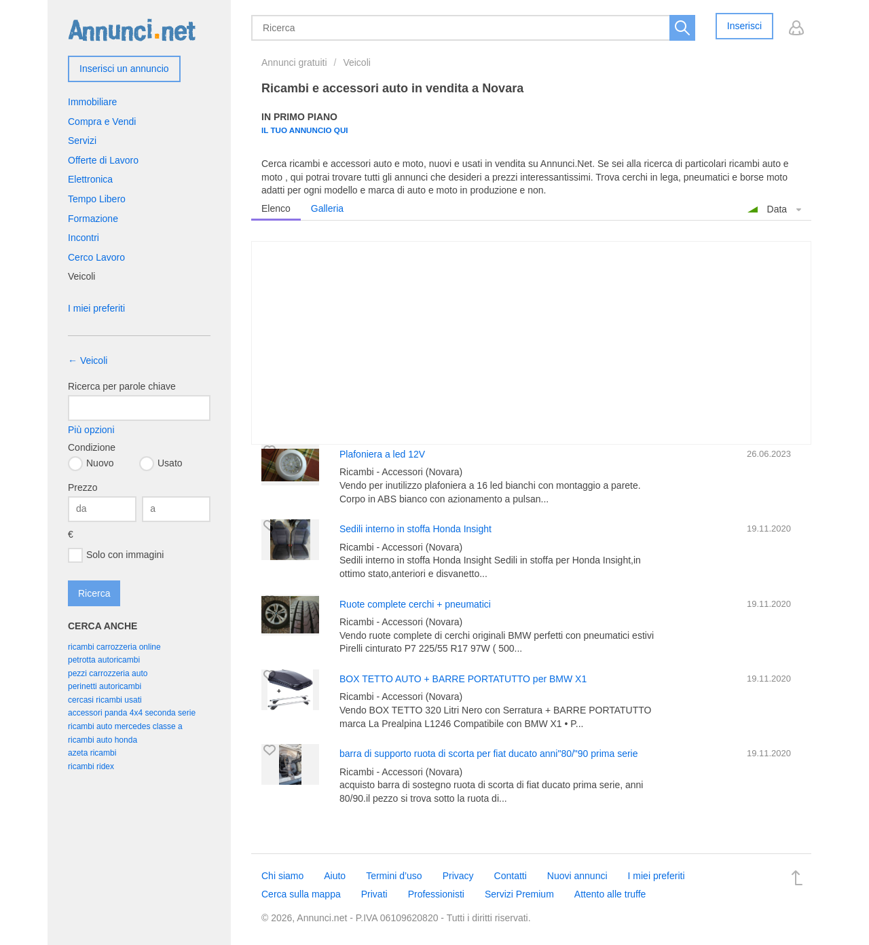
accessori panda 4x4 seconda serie (132, 713)
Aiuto (335, 875)
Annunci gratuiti (294, 62)
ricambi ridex (91, 766)
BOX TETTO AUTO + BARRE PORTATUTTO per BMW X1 (463, 678)
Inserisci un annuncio (124, 68)
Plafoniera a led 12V (382, 454)
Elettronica (90, 179)
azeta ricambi (92, 753)
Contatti (510, 875)
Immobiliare (92, 101)
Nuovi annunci (577, 875)
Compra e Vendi (102, 121)
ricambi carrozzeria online (114, 647)
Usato (161, 463)
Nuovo (90, 463)
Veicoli (356, 62)
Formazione (93, 218)
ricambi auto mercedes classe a (125, 726)
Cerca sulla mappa (301, 894)
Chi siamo (282, 875)
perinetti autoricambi (104, 686)
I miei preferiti (96, 308)
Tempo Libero (97, 198)
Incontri (83, 237)
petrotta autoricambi (104, 660)
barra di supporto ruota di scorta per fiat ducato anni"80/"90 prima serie (488, 753)
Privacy (458, 875)
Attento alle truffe (610, 894)
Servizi (82, 140)
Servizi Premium (519, 894)
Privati (374, 894)
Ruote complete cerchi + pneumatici (415, 604)
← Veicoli (87, 360)
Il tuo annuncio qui (304, 130)
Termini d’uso (394, 875)
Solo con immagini (116, 555)
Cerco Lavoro (96, 257)
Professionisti (436, 894)
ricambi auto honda (102, 740)
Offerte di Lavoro (103, 160)
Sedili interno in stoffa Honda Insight (415, 528)
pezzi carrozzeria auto (107, 673)
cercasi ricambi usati (105, 700)
